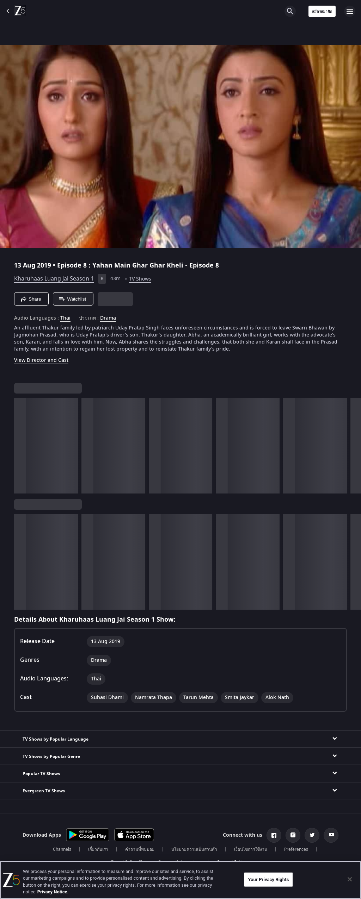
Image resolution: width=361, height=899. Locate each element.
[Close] (349, 879)
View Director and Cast (41, 360)
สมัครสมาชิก (322, 11)
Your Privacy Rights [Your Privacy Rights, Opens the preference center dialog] (268, 879)
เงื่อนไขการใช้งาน (250, 849)
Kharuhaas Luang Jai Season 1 (54, 279)
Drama (108, 318)
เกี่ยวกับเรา (98, 849)
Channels (62, 849)
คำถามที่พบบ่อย (139, 849)
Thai (65, 318)
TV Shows (140, 279)
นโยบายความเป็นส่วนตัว (194, 849)
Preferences (296, 849)
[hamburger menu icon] (349, 11)
